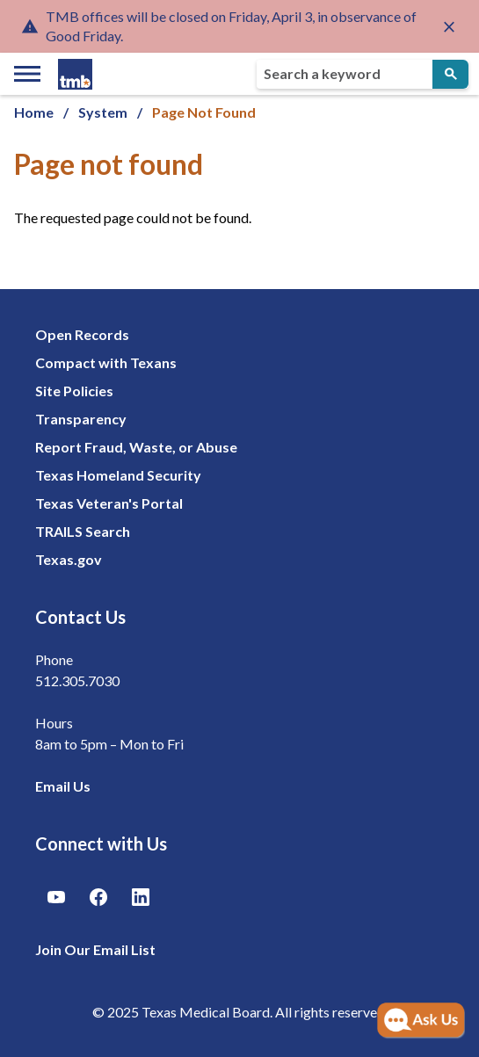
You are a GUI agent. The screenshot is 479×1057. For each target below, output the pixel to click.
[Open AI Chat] (421, 1021)
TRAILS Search (82, 531)
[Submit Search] (450, 74)
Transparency (81, 418)
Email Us (63, 786)
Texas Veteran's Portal (109, 503)
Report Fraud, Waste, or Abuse (136, 446)
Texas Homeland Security (118, 475)
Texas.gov (68, 559)
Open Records (82, 334)
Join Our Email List (95, 949)
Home (34, 112)
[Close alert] (449, 26)
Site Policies (74, 390)
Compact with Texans (106, 362)
